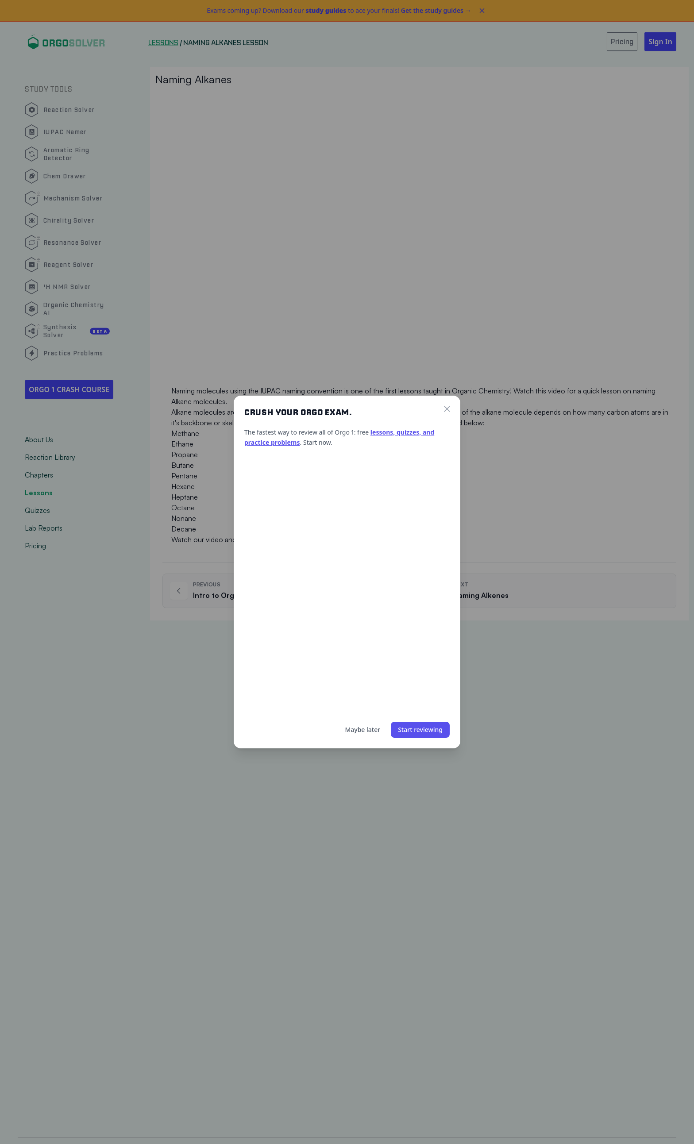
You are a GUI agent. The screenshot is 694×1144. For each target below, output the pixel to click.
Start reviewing (420, 729)
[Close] (447, 409)
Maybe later (362, 729)
